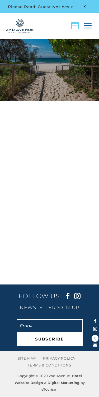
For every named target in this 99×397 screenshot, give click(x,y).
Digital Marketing (63, 383)
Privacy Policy (59, 358)
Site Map (27, 358)
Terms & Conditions (49, 365)
